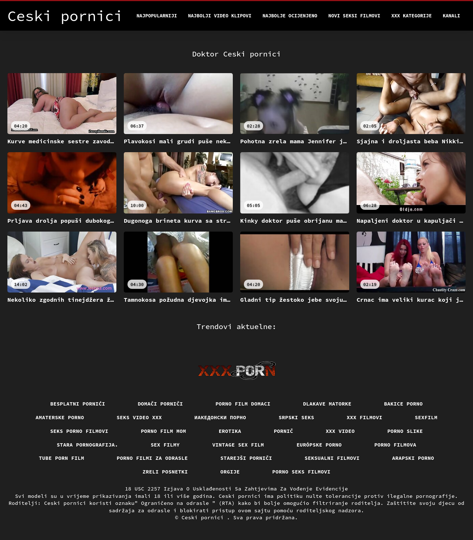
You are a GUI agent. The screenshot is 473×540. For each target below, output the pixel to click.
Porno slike (405, 431)
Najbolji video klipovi (220, 16)
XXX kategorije (411, 16)
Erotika (230, 431)
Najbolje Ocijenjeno (289, 16)
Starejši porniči (246, 458)
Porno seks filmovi (301, 471)
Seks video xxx (139, 417)
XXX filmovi (364, 417)
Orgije (230, 471)
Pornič (283, 431)
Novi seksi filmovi (354, 16)
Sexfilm (426, 417)
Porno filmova (395, 444)
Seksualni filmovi (332, 458)
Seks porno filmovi (79, 431)
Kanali (451, 16)
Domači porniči (160, 403)
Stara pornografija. (87, 444)
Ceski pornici (204, 517)
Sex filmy (165, 444)
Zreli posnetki (165, 471)
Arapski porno (413, 458)
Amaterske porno (59, 417)
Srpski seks (296, 417)
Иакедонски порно (220, 417)
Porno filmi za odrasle (152, 458)
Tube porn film (61, 458)
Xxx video (340, 431)
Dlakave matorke (327, 403)
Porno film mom (163, 431)
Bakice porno (403, 403)
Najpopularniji (157, 16)
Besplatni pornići (77, 403)
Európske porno (319, 444)
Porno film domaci (242, 403)
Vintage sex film (238, 444)
